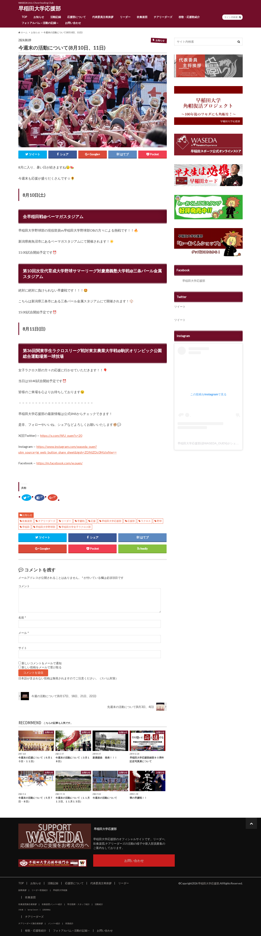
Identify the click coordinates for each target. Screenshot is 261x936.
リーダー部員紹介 (40, 890)
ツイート (180, 306)
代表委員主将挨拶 (102, 17)
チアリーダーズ (163, 17)
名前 (22, 617)
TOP (24, 17)
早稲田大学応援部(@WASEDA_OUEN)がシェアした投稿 (214, 443)
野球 (159, 520)
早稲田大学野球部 (45, 526)
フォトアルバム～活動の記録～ (40, 22)
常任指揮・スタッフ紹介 (78, 904)
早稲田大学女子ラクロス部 (76, 526)
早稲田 (26, 526)
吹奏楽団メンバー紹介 (52, 904)
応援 (93, 520)
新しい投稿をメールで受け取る (42, 667)
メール (23, 632)
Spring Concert (33, 910)
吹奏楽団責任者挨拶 (27, 904)
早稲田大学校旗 (60, 890)
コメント (24, 586)
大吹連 (20, 910)
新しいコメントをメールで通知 (42, 663)
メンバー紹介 (54, 923)
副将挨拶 (22, 890)
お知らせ (38, 17)
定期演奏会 (46, 910)
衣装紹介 (69, 923)
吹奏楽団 (142, 17)
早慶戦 (81, 520)
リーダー (125, 17)
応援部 (131, 520)
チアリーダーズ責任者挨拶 (30, 923)
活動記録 (55, 17)
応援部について (76, 17)
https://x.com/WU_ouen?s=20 (61, 435)
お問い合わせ (73, 22)
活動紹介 (99, 904)
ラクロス (146, 520)
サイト (22, 648)
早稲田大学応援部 (39, 8)
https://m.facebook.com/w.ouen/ (59, 463)
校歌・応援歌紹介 (189, 17)
